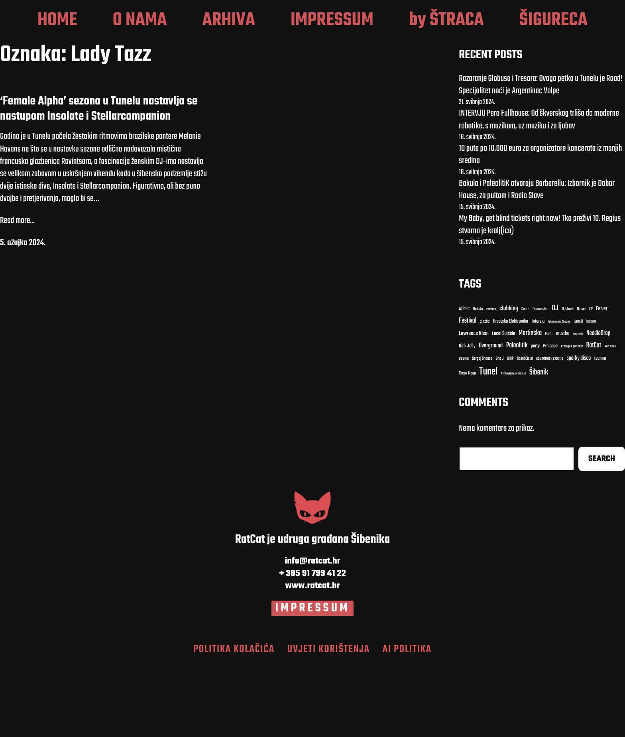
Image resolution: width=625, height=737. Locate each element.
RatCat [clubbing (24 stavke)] (593, 417)
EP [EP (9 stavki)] (591, 381)
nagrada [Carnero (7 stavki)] (578, 406)
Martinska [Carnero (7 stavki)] (530, 405)
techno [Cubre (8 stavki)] (600, 430)
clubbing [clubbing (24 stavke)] (508, 380)
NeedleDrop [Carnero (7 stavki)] (598, 405)
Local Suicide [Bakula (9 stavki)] (503, 406)
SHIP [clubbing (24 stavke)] (510, 431)
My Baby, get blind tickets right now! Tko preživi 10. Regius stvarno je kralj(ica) (540, 296)
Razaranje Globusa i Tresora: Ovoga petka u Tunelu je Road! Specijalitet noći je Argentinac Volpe (540, 156)
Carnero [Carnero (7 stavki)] (491, 381)
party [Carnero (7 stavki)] (535, 418)
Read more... (17, 292)
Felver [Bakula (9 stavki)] (601, 380)
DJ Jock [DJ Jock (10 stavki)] (568, 380)
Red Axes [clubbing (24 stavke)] (610, 418)
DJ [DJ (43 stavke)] (555, 380)
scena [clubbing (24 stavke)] (464, 430)
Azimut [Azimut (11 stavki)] (464, 380)
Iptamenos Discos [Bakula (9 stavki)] (559, 393)
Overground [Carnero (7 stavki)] (491, 417)
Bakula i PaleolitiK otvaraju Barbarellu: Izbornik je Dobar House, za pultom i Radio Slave (537, 261)
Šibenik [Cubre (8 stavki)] (538, 444)
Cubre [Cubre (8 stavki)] (525, 381)
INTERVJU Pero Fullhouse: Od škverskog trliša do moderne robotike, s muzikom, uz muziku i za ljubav (539, 191)
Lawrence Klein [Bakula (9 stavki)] (474, 405)
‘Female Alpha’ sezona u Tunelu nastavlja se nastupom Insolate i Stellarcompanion (99, 180)
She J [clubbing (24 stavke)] (499, 430)
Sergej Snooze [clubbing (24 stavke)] (482, 431)
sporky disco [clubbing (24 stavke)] (578, 430)
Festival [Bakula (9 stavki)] (467, 393)
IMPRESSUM (312, 679)
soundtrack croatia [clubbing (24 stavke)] (549, 431)
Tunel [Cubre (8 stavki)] (488, 443)
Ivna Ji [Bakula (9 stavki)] (578, 393)
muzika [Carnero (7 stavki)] (562, 405)
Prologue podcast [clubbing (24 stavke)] (572, 418)
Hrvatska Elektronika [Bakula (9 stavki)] (510, 393)
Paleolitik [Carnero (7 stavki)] (517, 417)
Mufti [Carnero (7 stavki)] (548, 406)
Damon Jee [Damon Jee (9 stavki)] (540, 381)
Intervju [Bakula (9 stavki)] (538, 393)
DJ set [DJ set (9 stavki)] (581, 381)
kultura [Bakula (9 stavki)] (591, 393)
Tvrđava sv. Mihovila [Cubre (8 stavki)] (513, 445)
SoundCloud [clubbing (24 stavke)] (525, 431)
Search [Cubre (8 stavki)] (601, 530)
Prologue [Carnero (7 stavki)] (550, 418)
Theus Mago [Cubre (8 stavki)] (467, 445)
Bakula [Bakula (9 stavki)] (478, 381)
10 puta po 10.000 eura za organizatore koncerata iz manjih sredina (540, 226)
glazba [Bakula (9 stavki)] (485, 393)
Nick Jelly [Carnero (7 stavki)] (467, 418)
